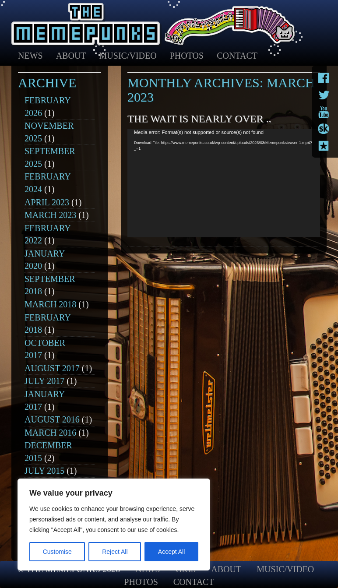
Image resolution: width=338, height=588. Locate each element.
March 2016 (50, 432)
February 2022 (47, 234)
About (71, 55)
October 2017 (45, 349)
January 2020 (45, 260)
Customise (57, 551)
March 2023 (50, 215)
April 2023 (47, 202)
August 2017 (52, 368)
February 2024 (47, 183)
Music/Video (128, 55)
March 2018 (50, 304)
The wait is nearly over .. (199, 118)
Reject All (114, 551)
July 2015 (44, 470)
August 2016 (52, 419)
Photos (187, 55)
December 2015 (48, 451)
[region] (114, 524)
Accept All (171, 551)
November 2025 (49, 132)
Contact (237, 55)
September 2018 (50, 285)
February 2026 (47, 106)
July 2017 (44, 381)
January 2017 (45, 400)
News (30, 55)
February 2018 (47, 324)
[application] (223, 183)
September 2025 (50, 157)
